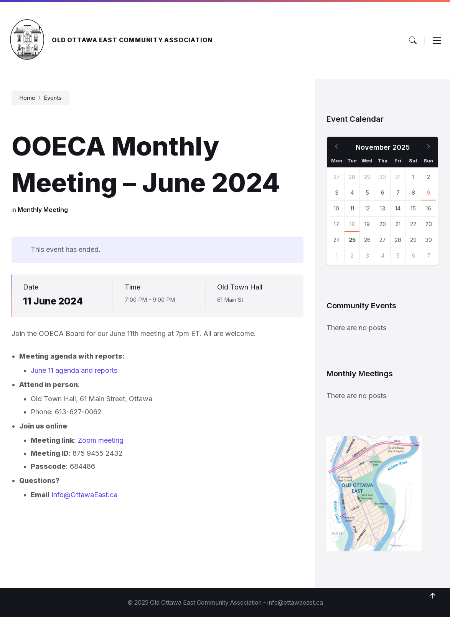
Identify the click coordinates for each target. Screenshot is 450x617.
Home (27, 97)
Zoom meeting (101, 440)
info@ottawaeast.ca (295, 602)
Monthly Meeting (43, 209)
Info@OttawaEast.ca (84, 495)
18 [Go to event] (352, 224)
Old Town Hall (239, 287)
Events (53, 97)
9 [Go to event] (428, 192)
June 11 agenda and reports (74, 370)
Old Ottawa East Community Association (132, 40)
